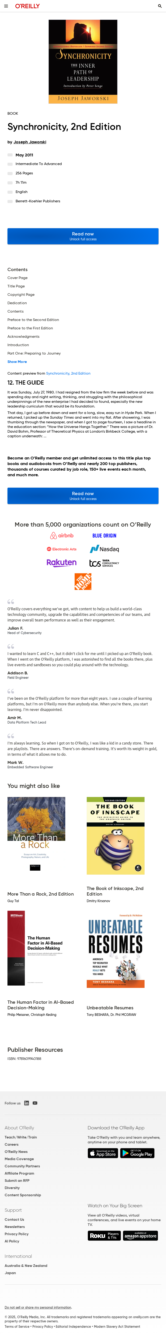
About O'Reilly (19, 1128)
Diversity (12, 1187)
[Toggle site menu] (6, 6)
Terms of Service (17, 1326)
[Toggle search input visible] (160, 6)
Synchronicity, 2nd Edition (68, 373)
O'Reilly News (16, 1151)
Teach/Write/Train (21, 1137)
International (18, 1256)
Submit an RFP (17, 1180)
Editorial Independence (73, 1326)
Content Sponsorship (23, 1195)
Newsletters (15, 1226)
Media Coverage (19, 1158)
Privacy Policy (16, 1233)
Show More (17, 362)
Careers (11, 1144)
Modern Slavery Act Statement (117, 1326)
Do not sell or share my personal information (38, 1307)
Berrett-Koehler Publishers (38, 201)
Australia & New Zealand (26, 1265)
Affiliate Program (19, 1173)
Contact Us (14, 1219)
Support (13, 1210)
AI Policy (12, 1241)
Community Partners (22, 1166)
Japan (10, 1272)
